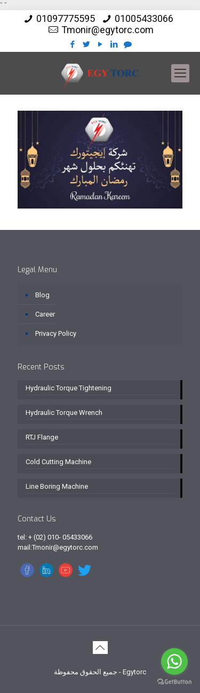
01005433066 (144, 18)
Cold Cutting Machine (58, 462)
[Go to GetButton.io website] (174, 682)
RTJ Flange (42, 437)
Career (45, 314)
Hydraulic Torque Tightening (68, 388)
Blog (42, 295)
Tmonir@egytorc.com (107, 29)
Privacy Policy (55, 333)
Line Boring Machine (57, 486)
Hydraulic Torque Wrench (64, 413)
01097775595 (65, 18)
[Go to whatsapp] (174, 661)
